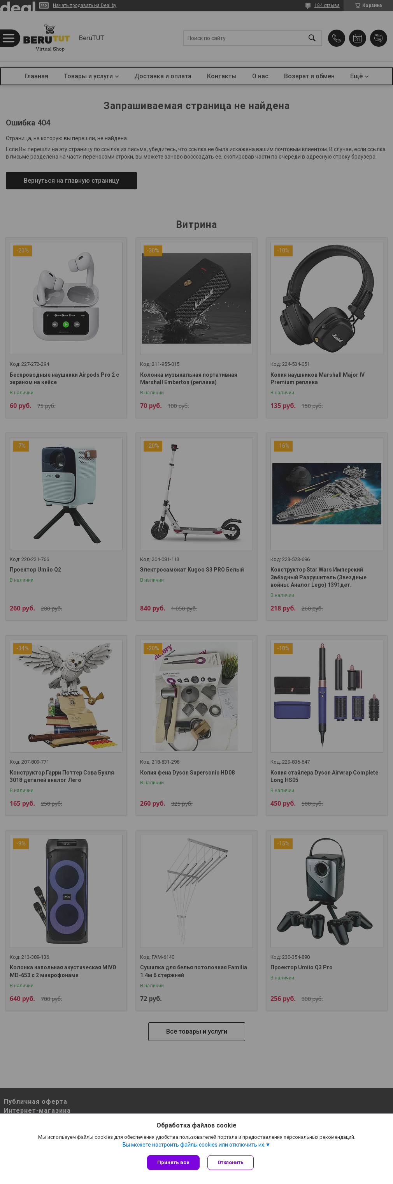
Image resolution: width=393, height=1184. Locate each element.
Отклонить (231, 1162)
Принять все (173, 1162)
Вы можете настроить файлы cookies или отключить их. (194, 1145)
